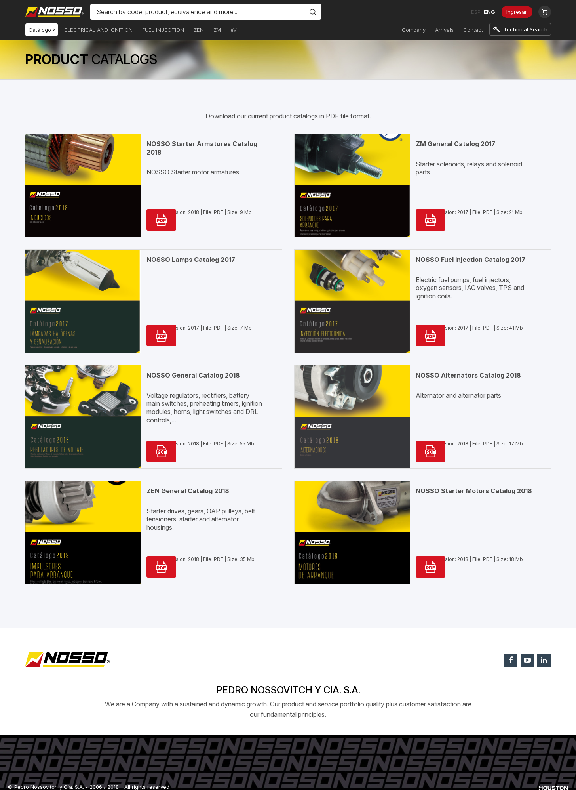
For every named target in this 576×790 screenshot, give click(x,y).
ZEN (199, 30)
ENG (486, 12)
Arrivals (444, 30)
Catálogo (42, 30)
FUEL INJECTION (163, 30)
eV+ (235, 30)
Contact (473, 30)
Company (414, 30)
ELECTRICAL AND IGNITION (98, 30)
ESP (473, 12)
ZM (217, 30)
